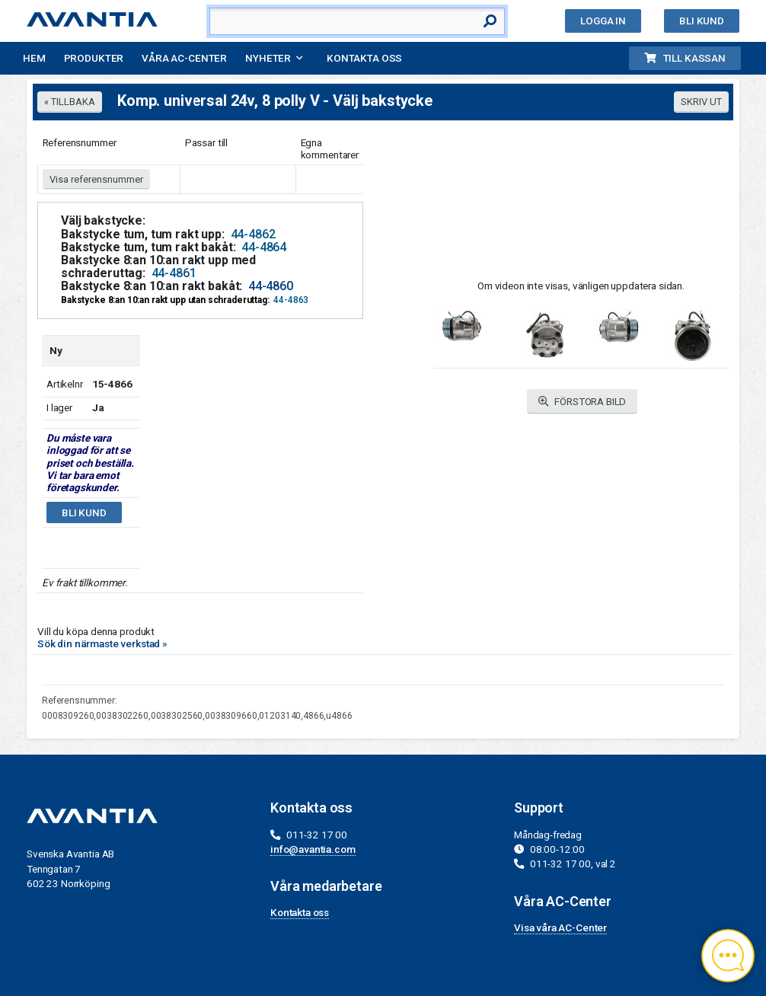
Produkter (94, 58)
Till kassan (685, 58)
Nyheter (268, 58)
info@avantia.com (313, 849)
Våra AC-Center (184, 58)
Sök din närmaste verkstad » (102, 643)
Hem (34, 58)
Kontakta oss (364, 58)
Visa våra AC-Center (560, 927)
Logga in (603, 20)
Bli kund (701, 20)
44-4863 (290, 300)
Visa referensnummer (96, 179)
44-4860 (270, 286)
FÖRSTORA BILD (582, 401)
